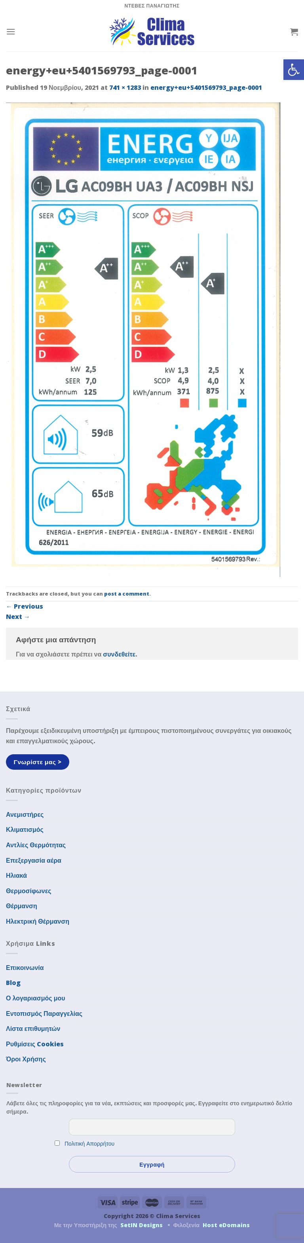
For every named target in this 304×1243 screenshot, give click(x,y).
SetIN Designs (141, 1225)
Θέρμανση (21, 905)
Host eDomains (226, 1225)
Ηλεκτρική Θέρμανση (37, 921)
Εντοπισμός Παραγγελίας (44, 1013)
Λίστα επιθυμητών (33, 1028)
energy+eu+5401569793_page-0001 (206, 87)
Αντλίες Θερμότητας (36, 845)
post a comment (126, 593)
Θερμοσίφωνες (28, 890)
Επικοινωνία (25, 967)
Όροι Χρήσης (26, 1059)
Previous (24, 606)
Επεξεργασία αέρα (33, 860)
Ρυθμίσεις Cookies (35, 1044)
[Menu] (10, 31)
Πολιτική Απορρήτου (89, 1143)
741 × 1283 (125, 87)
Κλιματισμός (25, 829)
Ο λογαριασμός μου (35, 998)
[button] (293, 69)
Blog (13, 982)
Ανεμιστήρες (25, 814)
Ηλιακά (16, 875)
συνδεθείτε (119, 654)
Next (18, 616)
